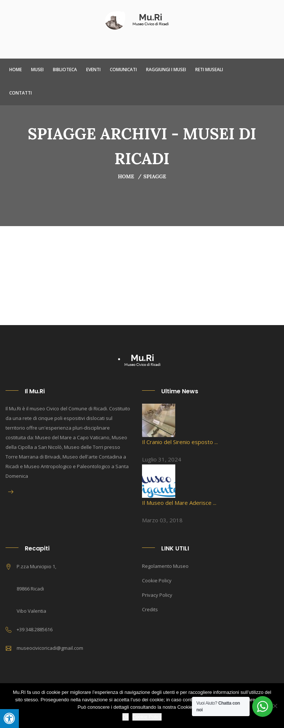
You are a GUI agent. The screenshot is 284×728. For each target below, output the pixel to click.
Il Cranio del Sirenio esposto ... (180, 442)
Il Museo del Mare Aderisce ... (179, 502)
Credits (150, 609)
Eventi (93, 69)
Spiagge (154, 176)
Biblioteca (65, 69)
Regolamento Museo (165, 566)
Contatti (20, 93)
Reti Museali (209, 69)
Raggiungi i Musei (166, 69)
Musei (37, 69)
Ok (125, 716)
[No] (274, 705)
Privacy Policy (157, 595)
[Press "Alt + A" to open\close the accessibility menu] (9, 718)
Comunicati (123, 69)
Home (15, 69)
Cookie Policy (157, 580)
